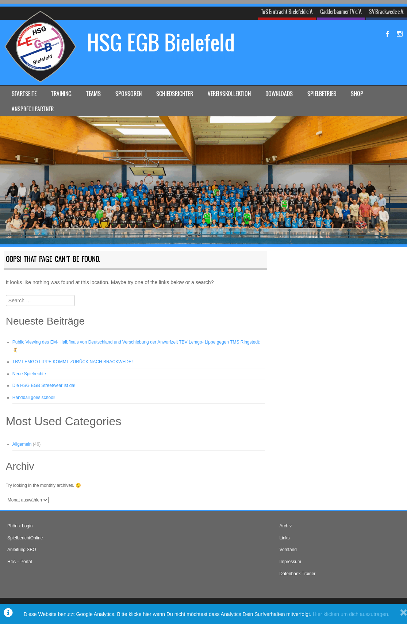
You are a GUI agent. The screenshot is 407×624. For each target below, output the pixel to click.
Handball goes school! (33, 397)
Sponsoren (128, 93)
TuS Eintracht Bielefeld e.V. (287, 12)
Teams (93, 93)
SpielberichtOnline (25, 537)
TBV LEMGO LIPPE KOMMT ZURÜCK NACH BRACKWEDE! (72, 361)
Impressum (290, 561)
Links (285, 537)
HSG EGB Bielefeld (161, 42)
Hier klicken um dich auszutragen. (351, 614)
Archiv (286, 525)
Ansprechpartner (33, 109)
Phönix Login (19, 525)
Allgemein (22, 444)
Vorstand (288, 549)
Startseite (24, 93)
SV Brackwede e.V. (386, 12)
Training (61, 93)
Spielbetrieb (321, 93)
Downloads (279, 93)
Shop (357, 93)
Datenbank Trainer (298, 573)
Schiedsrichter (174, 93)
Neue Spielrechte (29, 373)
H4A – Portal (19, 561)
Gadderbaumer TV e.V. (341, 12)
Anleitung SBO (21, 549)
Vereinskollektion (229, 93)
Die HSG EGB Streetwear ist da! (44, 385)
